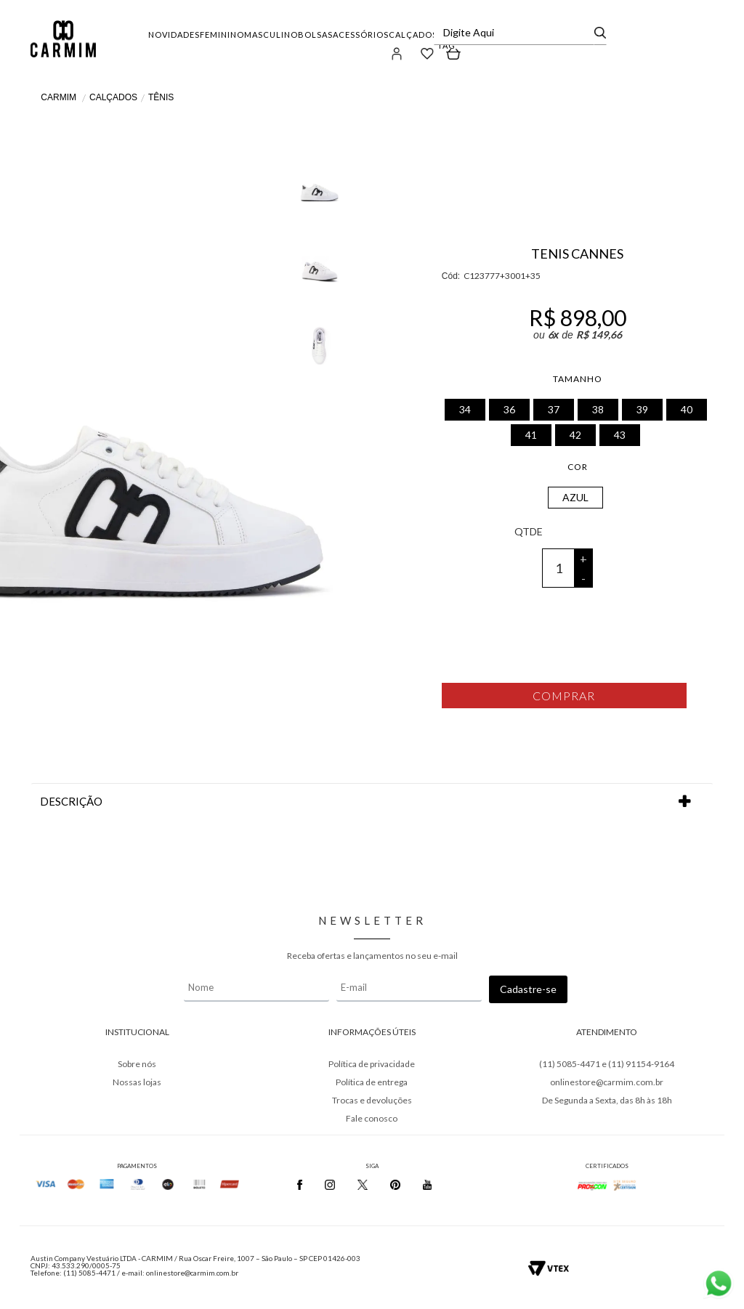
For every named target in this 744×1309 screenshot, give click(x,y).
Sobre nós (137, 1063)
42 (575, 435)
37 (553, 409)
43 (620, 435)
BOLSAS (315, 34)
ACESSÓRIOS (361, 34)
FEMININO (222, 34)
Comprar (564, 695)
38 (598, 409)
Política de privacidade (371, 1063)
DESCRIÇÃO (372, 802)
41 (531, 435)
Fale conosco (371, 1118)
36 (509, 409)
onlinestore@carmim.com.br (606, 1082)
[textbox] (515, 32)
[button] (397, 53)
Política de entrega (372, 1082)
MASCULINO (271, 34)
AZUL (575, 497)
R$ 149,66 (599, 335)
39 (642, 409)
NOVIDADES (174, 34)
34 (465, 409)
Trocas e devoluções (372, 1100)
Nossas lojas (137, 1082)
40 (686, 409)
